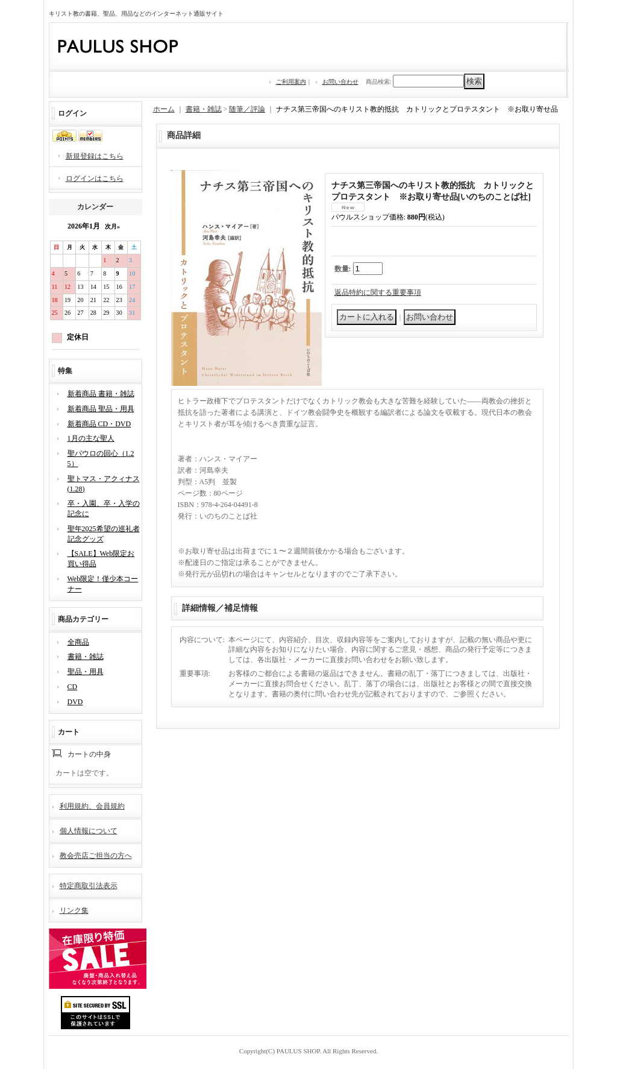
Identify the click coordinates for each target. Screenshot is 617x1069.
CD (72, 687)
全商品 (78, 642)
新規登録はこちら (95, 156)
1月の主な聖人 (90, 438)
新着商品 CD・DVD (99, 424)
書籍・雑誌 (85, 656)
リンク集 (74, 910)
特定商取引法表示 (88, 885)
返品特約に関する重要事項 (377, 292)
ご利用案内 (291, 81)
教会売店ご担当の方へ (96, 855)
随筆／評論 (247, 109)
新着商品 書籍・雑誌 (100, 393)
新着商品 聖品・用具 (100, 409)
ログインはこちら (95, 178)
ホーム (164, 109)
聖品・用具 (85, 671)
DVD (75, 702)
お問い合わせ (340, 81)
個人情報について (88, 831)
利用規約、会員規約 (92, 806)
